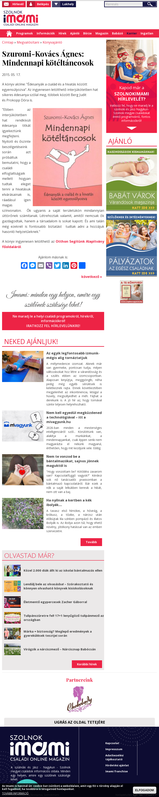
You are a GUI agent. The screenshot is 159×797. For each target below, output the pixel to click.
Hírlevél (18, 4)
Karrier (132, 33)
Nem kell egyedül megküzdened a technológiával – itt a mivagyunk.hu (73, 415)
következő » (91, 276)
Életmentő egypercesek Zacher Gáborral (55, 599)
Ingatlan (147, 33)
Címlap (9, 33)
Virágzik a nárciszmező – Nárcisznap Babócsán (60, 646)
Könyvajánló (50, 42)
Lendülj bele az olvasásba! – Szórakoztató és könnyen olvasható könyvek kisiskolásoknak (58, 583)
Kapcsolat (112, 740)
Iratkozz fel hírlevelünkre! (53, 324)
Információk (46, 33)
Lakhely (68, 4)
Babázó (117, 33)
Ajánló (75, 33)
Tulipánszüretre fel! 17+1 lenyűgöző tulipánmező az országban (64, 614)
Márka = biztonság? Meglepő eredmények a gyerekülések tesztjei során (58, 630)
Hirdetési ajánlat (117, 762)
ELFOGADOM (144, 790)
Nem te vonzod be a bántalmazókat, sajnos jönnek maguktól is (72, 458)
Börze (87, 33)
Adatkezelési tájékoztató (114, 754)
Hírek (62, 33)
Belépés (43, 4)
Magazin (101, 33)
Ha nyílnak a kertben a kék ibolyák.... (68, 499)
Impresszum (113, 746)
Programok (24, 33)
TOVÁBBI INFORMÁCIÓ (15, 793)
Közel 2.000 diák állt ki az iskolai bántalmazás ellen (63, 567)
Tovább (91, 539)
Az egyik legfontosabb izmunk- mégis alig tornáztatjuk (72, 354)
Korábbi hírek (87, 661)
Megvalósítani (27, 42)
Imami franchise (116, 768)
